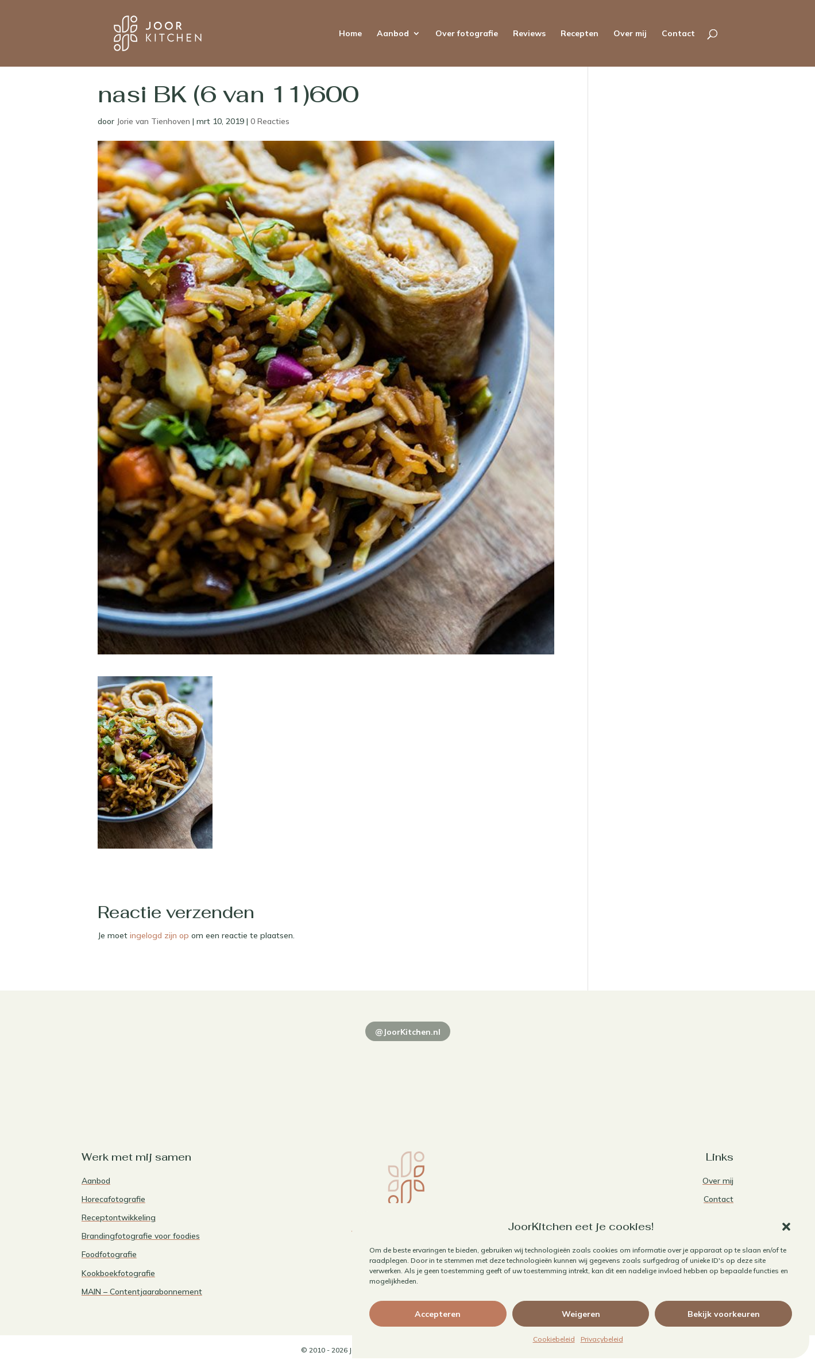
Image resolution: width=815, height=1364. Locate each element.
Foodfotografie (109, 1254)
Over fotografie (466, 33)
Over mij (630, 33)
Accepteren (438, 1314)
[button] (786, 1226)
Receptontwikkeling (119, 1217)
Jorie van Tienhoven (153, 121)
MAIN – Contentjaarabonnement (142, 1291)
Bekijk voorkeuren (723, 1314)
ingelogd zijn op (159, 935)
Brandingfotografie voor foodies (141, 1236)
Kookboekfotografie (118, 1273)
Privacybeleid (602, 1339)
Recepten (579, 33)
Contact (678, 33)
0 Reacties (269, 121)
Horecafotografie (113, 1199)
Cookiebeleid (554, 1339)
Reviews (529, 33)
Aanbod (393, 33)
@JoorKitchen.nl (408, 1032)
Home (350, 33)
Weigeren (581, 1314)
